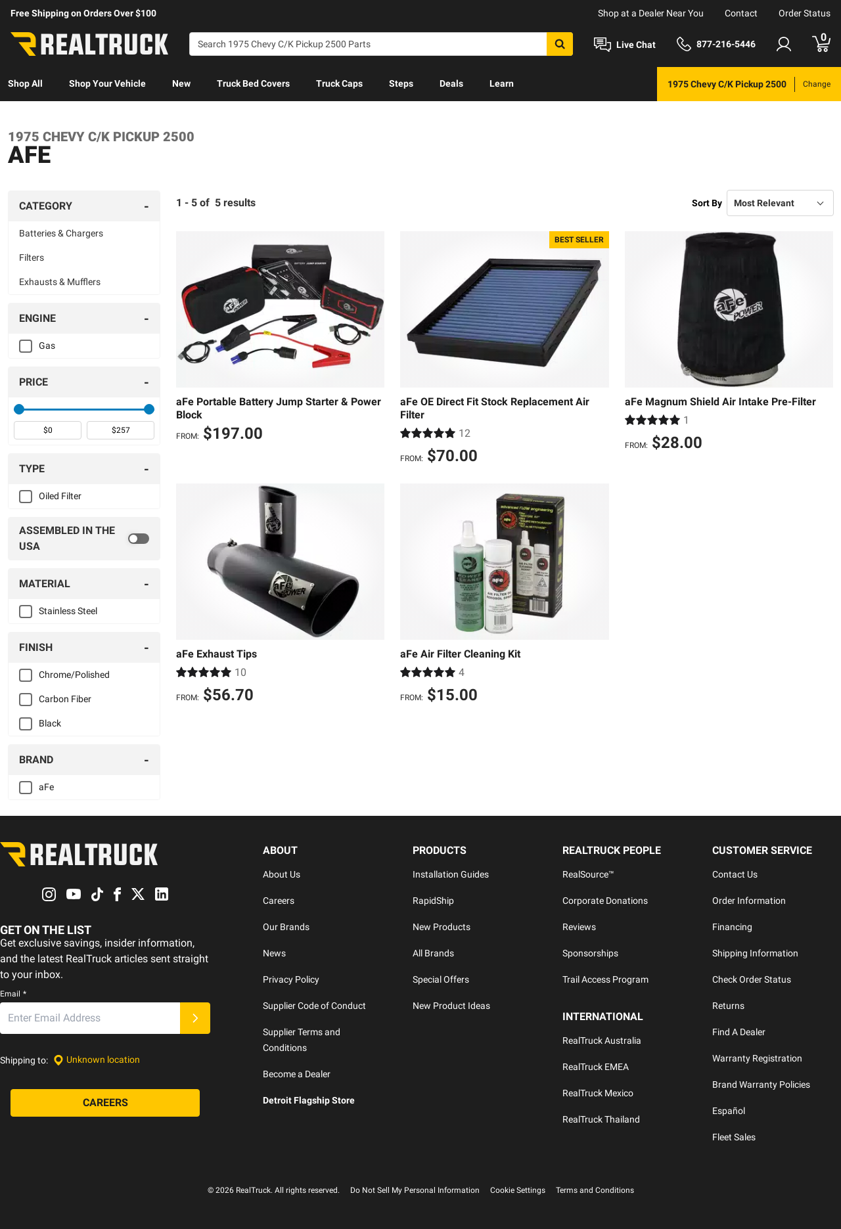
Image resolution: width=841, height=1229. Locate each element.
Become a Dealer (296, 1074)
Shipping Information (755, 953)
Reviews (579, 927)
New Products (441, 927)
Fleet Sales (734, 1137)
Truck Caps (339, 83)
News (274, 953)
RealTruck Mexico (597, 1093)
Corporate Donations (605, 900)
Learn (501, 83)
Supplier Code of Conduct (314, 1005)
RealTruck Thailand (601, 1119)
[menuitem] (25, 84)
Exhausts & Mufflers (60, 282)
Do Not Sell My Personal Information (415, 1190)
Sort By (707, 203)
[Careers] (105, 1103)
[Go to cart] (821, 44)
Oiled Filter (60, 496)
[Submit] (195, 1018)
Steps (401, 83)
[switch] (84, 538)
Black (50, 723)
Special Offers (441, 979)
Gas (47, 345)
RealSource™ (588, 874)
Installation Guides (451, 874)
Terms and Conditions (595, 1190)
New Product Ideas (451, 1005)
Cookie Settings (517, 1190)
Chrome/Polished (74, 674)
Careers (278, 900)
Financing (732, 927)
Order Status (804, 13)
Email (13, 993)
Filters (31, 257)
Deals (451, 83)
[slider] (19, 409)
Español (728, 1111)
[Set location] (96, 1060)
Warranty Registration (757, 1058)
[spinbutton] (47, 430)
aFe (46, 787)
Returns (728, 1005)
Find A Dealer (738, 1032)
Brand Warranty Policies (761, 1084)
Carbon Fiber (65, 699)
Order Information (749, 900)
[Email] (90, 1018)
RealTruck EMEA (595, 1066)
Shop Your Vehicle (107, 83)
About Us (281, 874)
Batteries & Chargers (61, 233)
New (181, 83)
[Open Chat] (625, 45)
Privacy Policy (291, 979)
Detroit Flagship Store (309, 1100)
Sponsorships (590, 953)
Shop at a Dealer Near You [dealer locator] (651, 13)
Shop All (25, 83)
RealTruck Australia (601, 1040)
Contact (741, 13)
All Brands (433, 953)
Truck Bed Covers (253, 83)
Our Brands (286, 927)
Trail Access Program (605, 979)
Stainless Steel (68, 611)
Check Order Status (751, 979)
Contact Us (735, 874)
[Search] (381, 44)
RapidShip (433, 900)
